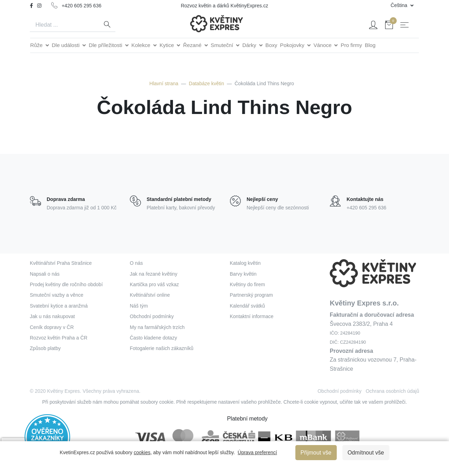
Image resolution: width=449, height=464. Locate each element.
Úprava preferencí (257, 452)
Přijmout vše (316, 453)
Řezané (193, 45)
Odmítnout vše (366, 453)
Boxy (271, 45)
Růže (37, 45)
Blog (370, 45)
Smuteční (223, 45)
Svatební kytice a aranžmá (59, 306)
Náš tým (139, 306)
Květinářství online (150, 295)
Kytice (168, 45)
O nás (136, 263)
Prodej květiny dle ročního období (66, 284)
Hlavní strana (163, 83)
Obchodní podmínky (152, 316)
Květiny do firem (247, 284)
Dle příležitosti (106, 45)
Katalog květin (245, 263)
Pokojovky (293, 45)
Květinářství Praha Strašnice (61, 263)
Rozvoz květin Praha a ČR (58, 338)
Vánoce (323, 45)
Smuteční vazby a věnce (56, 295)
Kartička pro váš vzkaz (154, 284)
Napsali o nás (45, 274)
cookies (142, 452)
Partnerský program (251, 295)
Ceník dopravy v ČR (52, 327)
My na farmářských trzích (157, 327)
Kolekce (142, 45)
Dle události (66, 45)
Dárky (250, 45)
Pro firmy (351, 45)
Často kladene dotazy (153, 338)
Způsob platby (45, 348)
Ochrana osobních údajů (392, 391)
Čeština (400, 5)
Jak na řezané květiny (153, 274)
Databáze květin (206, 83)
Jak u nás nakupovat (52, 316)
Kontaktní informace (252, 316)
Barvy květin (243, 274)
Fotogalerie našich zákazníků (161, 348)
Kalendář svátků (247, 306)
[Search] (64, 25)
